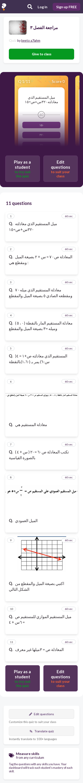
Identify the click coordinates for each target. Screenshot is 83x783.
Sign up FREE (66, 7)
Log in (42, 7)
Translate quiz (41, 731)
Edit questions (41, 714)
